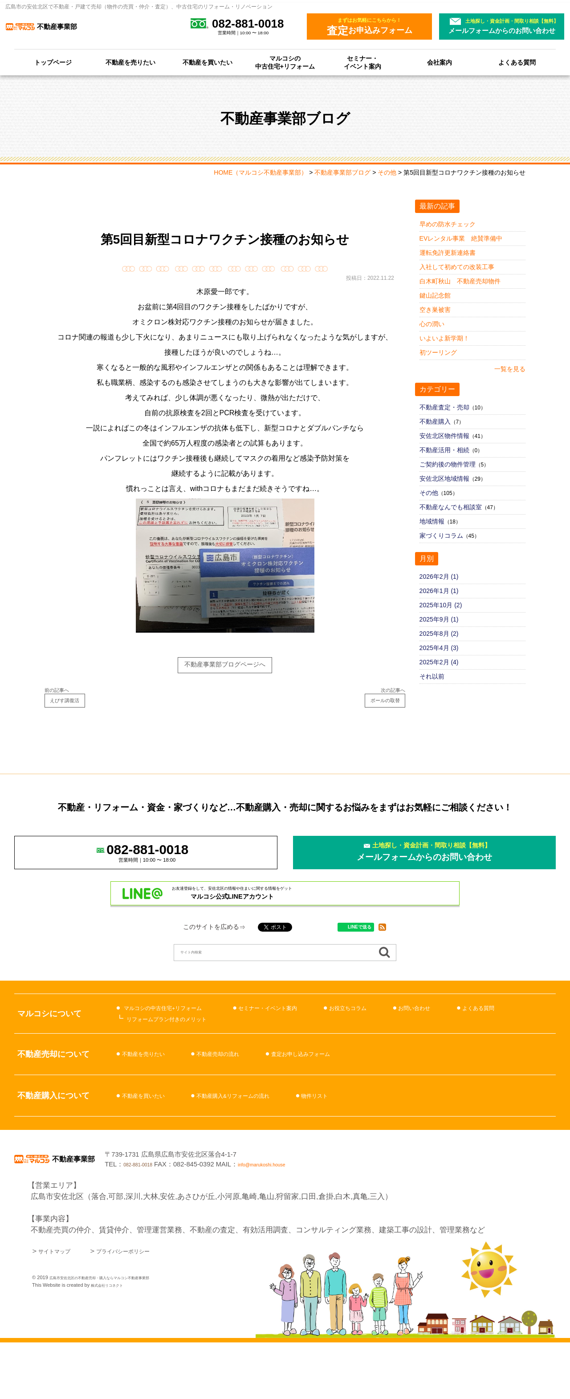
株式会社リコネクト (113, 1341)
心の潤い (431, 323)
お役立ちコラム (413, 1051)
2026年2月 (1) (439, 576)
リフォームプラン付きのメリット (183, 1062)
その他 (428, 492)
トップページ (53, 62)
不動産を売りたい (130, 62)
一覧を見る (509, 368)
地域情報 (431, 521)
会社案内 (439, 62)
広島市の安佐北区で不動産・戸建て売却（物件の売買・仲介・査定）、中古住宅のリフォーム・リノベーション (139, 7)
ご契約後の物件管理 (447, 464)
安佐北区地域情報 (444, 478)
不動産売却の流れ (244, 1101)
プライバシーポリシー (147, 1307)
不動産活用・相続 (444, 450)
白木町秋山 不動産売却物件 (460, 281)
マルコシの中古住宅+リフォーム (285, 62)
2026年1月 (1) (439, 590)
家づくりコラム (441, 535)
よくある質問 (517, 62)
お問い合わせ (494, 1051)
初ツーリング (438, 352)
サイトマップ (61, 1307)
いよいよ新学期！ (444, 338)
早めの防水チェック (447, 224)
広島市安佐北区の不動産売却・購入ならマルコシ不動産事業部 (118, 1334)
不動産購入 (435, 421)
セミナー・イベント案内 (362, 62)
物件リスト (368, 1142)
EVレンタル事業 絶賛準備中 (461, 238)
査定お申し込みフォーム (348, 1101)
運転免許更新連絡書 (447, 252)
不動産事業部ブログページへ (225, 667)
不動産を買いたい (207, 62)
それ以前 (431, 676)
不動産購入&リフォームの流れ (266, 1142)
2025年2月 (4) (439, 662)
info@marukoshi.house (389, 1215)
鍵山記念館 (435, 295)
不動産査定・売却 (444, 407)
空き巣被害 (435, 309)
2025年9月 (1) (439, 619)
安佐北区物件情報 (444, 435)
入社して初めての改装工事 (456, 266)
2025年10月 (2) (440, 605)
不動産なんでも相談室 (450, 507)
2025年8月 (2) (439, 633)
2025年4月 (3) (439, 647)
